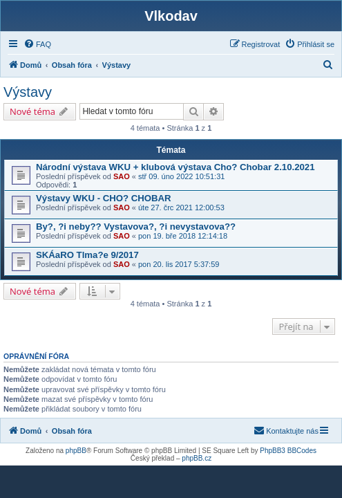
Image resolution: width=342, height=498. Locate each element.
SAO (121, 176)
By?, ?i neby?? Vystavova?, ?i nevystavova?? (136, 226)
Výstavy (27, 92)
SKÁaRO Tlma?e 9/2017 (87, 255)
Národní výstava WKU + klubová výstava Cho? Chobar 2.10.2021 (175, 167)
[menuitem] (37, 44)
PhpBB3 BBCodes (288, 450)
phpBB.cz (196, 458)
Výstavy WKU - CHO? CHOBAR (103, 198)
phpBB (76, 450)
